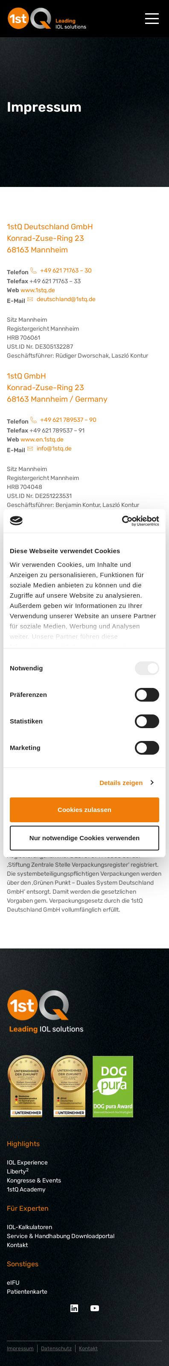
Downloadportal (92, 1236)
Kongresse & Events (34, 1180)
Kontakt (17, 1245)
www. (28, 439)
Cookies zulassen (84, 809)
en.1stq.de (50, 439)
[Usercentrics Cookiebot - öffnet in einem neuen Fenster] (121, 521)
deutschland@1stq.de (66, 299)
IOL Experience (27, 1162)
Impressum (20, 1348)
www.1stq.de (37, 290)
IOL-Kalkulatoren (29, 1227)
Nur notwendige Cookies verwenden (84, 838)
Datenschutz (56, 1348)
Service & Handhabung (38, 1236)
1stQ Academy (26, 1189)
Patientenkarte (27, 1291)
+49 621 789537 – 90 (68, 420)
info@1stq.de (54, 448)
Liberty (18, 1171)
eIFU (13, 1282)
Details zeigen (121, 782)
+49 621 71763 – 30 (66, 270)
